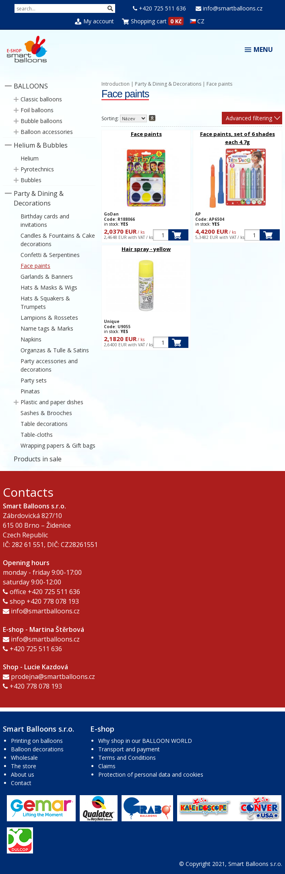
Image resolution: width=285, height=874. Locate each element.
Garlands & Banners (47, 276)
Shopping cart (149, 21)
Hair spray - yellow (146, 249)
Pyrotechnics (37, 169)
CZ (197, 21)
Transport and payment (129, 749)
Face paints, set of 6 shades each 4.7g (237, 138)
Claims (107, 766)
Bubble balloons (41, 121)
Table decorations (44, 424)
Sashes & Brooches (46, 413)
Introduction (115, 83)
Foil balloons (37, 110)
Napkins (31, 339)
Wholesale (24, 757)
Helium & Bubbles (41, 145)
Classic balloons (41, 99)
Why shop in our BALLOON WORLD (145, 740)
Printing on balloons (37, 740)
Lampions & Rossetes (49, 317)
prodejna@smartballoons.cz (53, 676)
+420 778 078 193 (53, 601)
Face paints (35, 265)
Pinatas (30, 391)
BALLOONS (31, 86)
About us (22, 774)
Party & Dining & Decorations (39, 198)
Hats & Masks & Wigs (49, 287)
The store (23, 766)
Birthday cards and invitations (45, 220)
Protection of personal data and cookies (150, 774)
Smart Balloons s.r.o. (255, 864)
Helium (30, 158)
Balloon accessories (47, 132)
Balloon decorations (37, 749)
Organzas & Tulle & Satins (55, 350)
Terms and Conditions (127, 757)
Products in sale (38, 458)
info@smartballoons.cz (232, 8)
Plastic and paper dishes (52, 402)
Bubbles (31, 180)
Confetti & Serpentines (50, 255)
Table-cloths (37, 434)
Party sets (34, 380)
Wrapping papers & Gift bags (58, 445)
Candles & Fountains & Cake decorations (58, 240)
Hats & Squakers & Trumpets (45, 302)
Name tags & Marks (47, 328)
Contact (21, 783)
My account (98, 21)
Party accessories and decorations (49, 365)
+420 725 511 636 (162, 8)
